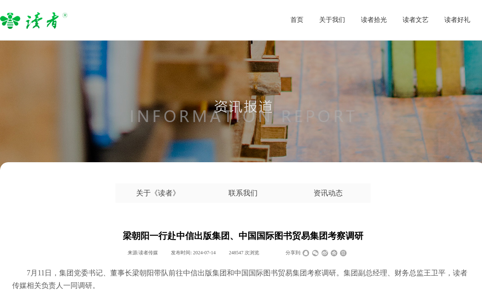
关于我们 (332, 19)
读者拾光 (374, 19)
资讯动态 (328, 193)
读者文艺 (416, 19)
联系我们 (243, 193)
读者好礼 (457, 19)
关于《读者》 (158, 193)
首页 (296, 19)
